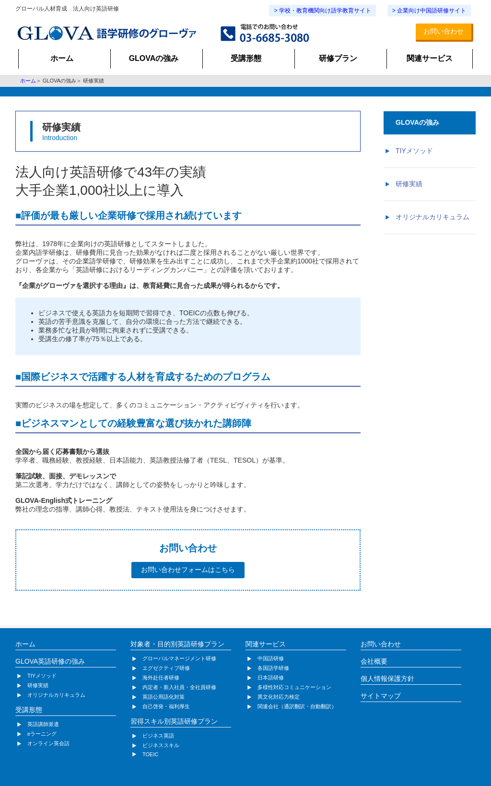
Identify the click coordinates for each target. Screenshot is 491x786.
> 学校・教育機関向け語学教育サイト (322, 10)
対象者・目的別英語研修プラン (177, 644)
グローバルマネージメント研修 (179, 658)
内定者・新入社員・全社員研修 (179, 687)
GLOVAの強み (154, 58)
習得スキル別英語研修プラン (174, 721)
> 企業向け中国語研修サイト (429, 10)
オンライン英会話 (48, 743)
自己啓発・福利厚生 (166, 706)
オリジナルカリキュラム (432, 217)
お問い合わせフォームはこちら (188, 569)
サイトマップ (381, 696)
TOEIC (150, 754)
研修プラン (338, 58)
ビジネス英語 (158, 735)
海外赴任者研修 (160, 677)
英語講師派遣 (43, 724)
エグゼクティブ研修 (166, 668)
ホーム (61, 58)
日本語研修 (270, 677)
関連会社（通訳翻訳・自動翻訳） (297, 706)
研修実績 (409, 184)
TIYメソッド (414, 151)
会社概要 (374, 661)
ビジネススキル (160, 745)
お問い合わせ (443, 31)
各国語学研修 (273, 668)
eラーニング (42, 734)
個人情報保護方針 (387, 678)
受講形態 (246, 58)
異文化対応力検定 (278, 697)
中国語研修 (270, 658)
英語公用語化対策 (163, 697)
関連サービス (430, 58)
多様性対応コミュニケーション (294, 687)
